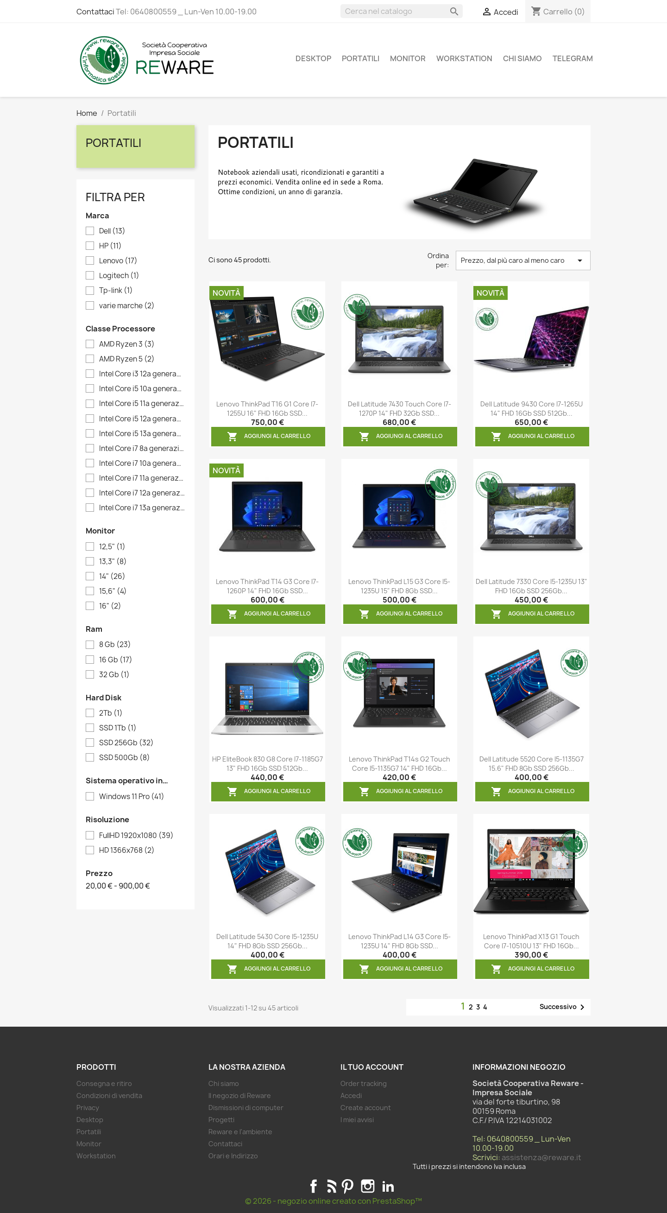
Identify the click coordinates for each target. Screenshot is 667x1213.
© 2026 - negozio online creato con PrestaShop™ (333, 1201)
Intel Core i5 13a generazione (142, 433)
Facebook (313, 1186)
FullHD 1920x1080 (136, 835)
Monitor (408, 58)
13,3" (113, 561)
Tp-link (116, 290)
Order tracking (363, 1083)
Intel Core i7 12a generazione (142, 493)
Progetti (221, 1119)
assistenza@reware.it (541, 1157)
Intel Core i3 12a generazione (142, 374)
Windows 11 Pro (131, 796)
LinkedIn (388, 1186)
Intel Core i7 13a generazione (142, 508)
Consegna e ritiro (104, 1083)
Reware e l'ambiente (240, 1131)
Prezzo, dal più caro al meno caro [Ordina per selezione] (523, 260)
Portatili (360, 58)
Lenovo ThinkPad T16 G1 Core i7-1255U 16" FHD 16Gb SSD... (267, 409)
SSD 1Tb (118, 728)
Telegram (573, 58)
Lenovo (118, 261)
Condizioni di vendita (109, 1095)
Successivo (564, 1007)
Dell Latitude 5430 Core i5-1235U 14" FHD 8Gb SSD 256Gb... (267, 941)
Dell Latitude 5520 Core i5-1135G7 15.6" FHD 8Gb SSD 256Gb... (531, 764)
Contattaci (95, 11)
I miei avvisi (357, 1119)
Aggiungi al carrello (269, 436)
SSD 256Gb (126, 743)
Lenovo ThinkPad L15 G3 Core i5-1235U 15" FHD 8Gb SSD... (399, 586)
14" (112, 576)
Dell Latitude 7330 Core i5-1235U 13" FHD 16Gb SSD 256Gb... (531, 586)
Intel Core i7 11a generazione (142, 478)
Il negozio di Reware (239, 1095)
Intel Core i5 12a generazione (142, 419)
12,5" (112, 547)
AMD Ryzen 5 (127, 359)
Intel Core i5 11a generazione (142, 403)
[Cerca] (401, 11)
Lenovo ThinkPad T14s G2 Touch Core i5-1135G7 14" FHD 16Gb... (399, 764)
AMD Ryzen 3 (127, 344)
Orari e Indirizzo (233, 1155)
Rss (330, 1186)
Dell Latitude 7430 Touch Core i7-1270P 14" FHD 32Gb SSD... (399, 409)
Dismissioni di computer (245, 1107)
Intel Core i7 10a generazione (142, 463)
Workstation (464, 58)
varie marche (127, 306)
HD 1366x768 (127, 850)
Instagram (368, 1186)
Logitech (119, 275)
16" (110, 606)
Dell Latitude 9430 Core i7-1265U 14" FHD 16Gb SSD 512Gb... (531, 409)
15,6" (113, 591)
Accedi (351, 1095)
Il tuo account (371, 1067)
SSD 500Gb (124, 757)
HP (110, 246)
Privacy (87, 1107)
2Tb (111, 713)
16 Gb (115, 660)
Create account (365, 1107)
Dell (112, 231)
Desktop (313, 58)
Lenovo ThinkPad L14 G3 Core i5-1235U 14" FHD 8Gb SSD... (399, 941)
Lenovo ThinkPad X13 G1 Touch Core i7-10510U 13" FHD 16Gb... (531, 941)
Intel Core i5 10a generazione (142, 389)
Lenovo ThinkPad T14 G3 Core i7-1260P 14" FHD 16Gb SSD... (267, 586)
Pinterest (347, 1186)
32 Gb (114, 675)
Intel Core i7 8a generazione (142, 448)
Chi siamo (522, 58)
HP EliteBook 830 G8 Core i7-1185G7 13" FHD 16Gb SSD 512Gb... (267, 764)
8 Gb (115, 644)
